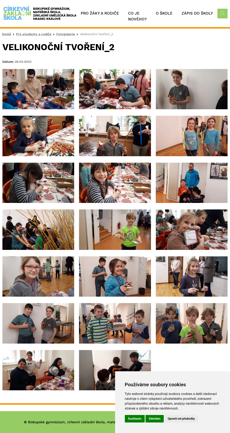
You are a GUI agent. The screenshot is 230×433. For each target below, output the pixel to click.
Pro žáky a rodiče (100, 13)
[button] (38, 89)
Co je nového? (137, 16)
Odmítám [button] (154, 418)
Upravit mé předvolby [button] (181, 418)
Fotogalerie (65, 34)
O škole (164, 13)
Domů (6, 34)
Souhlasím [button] (135, 418)
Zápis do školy (197, 13)
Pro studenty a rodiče (33, 34)
